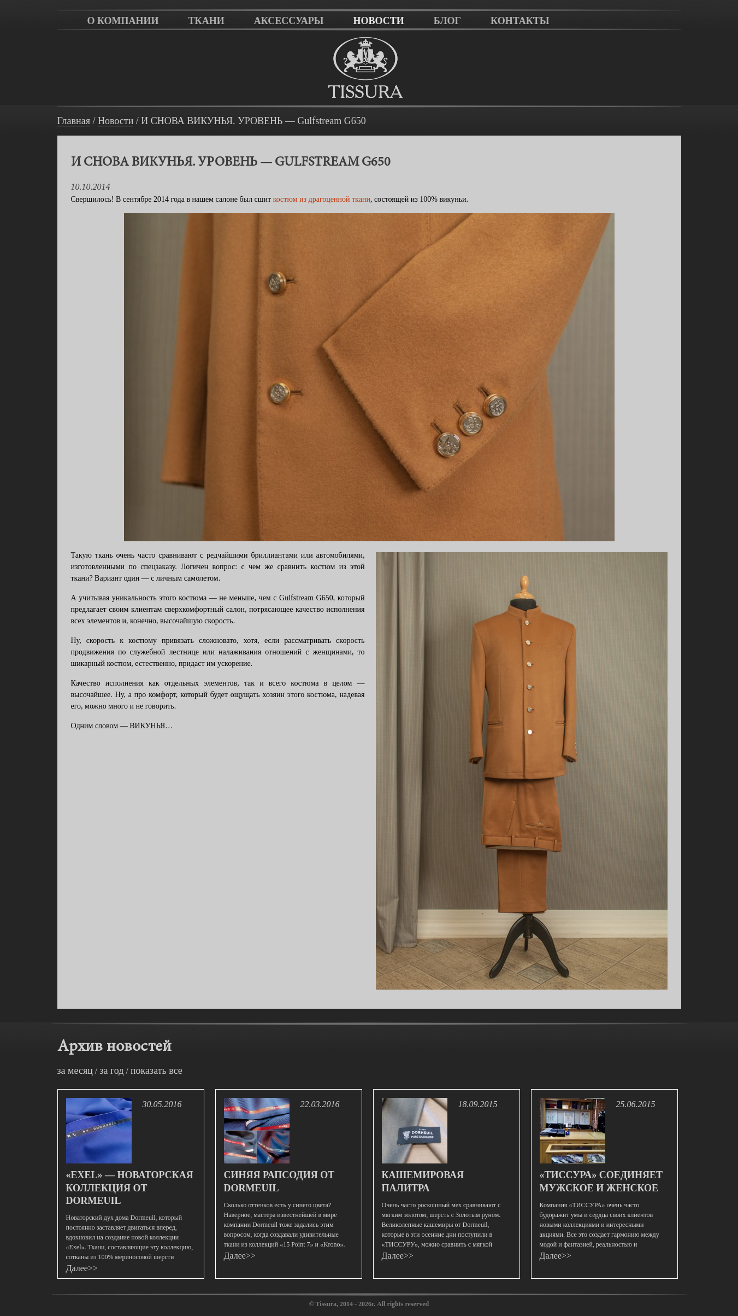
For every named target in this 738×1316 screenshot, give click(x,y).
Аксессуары (289, 20)
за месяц (75, 1070)
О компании (123, 20)
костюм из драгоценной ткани (321, 199)
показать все (156, 1070)
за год (111, 1070)
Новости (378, 20)
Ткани (206, 20)
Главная (73, 121)
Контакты (520, 20)
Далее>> (82, 1268)
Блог (447, 20)
